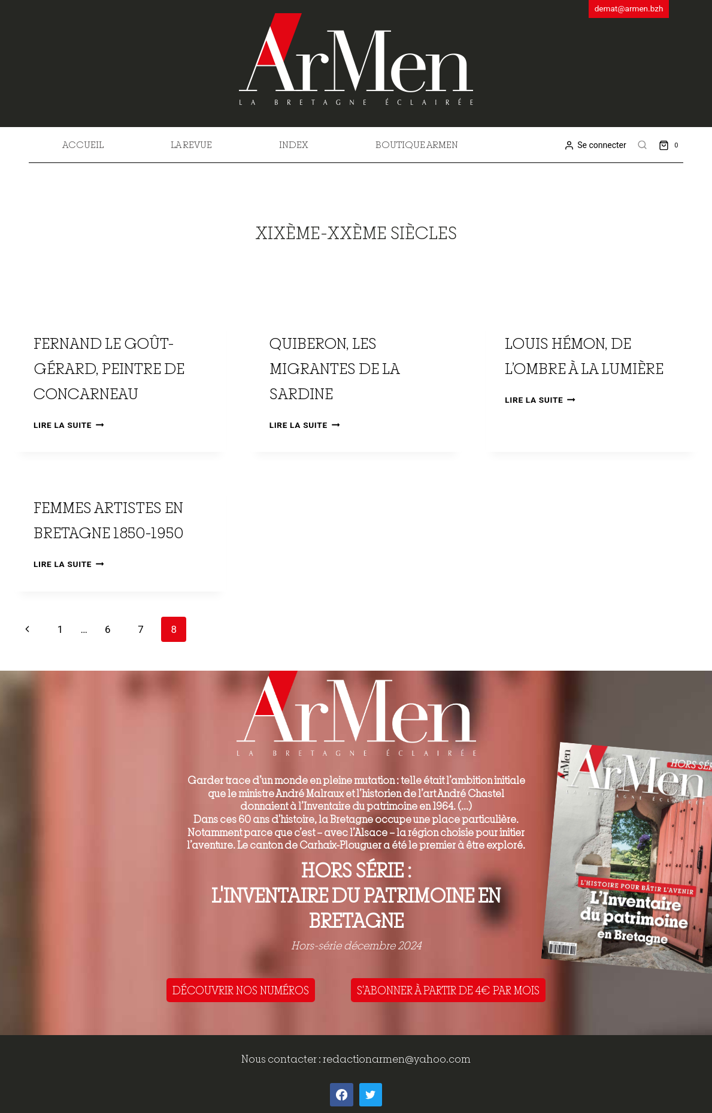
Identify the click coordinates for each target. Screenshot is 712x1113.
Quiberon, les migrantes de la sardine (334, 368)
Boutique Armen (416, 144)
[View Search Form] (642, 145)
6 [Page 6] (108, 629)
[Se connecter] (595, 145)
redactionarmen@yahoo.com (397, 1059)
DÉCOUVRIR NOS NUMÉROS (240, 990)
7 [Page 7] (141, 629)
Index (293, 144)
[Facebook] (341, 1094)
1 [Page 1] (60, 629)
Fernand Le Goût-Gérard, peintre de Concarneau (109, 368)
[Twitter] (370, 1094)
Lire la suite (69, 425)
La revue (191, 144)
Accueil (83, 144)
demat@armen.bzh (629, 8)
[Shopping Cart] (671, 145)
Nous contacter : (282, 1059)
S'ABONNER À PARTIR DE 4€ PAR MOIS (448, 990)
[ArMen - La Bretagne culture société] (356, 59)
